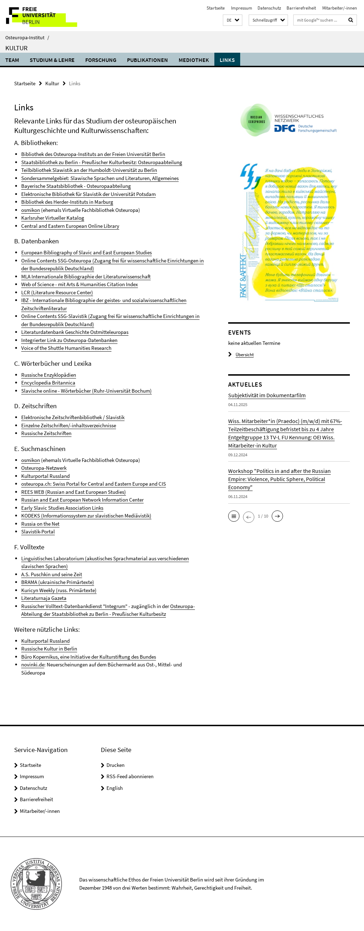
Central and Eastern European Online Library (70, 225)
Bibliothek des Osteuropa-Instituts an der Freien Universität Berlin (93, 154)
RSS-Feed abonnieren (130, 776)
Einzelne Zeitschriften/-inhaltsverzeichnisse (68, 425)
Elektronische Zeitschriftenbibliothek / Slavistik (73, 417)
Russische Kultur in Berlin (49, 648)
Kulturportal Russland (45, 476)
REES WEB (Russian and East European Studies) (73, 491)
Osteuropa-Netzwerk (44, 467)
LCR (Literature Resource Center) (57, 292)
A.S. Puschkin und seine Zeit (51, 574)
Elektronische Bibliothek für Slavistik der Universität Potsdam (88, 194)
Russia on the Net (40, 523)
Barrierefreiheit (301, 8)
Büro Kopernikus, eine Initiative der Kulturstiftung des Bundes (88, 656)
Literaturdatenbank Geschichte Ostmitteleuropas (74, 332)
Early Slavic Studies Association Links (62, 507)
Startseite (216, 8)
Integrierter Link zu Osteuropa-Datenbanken (69, 340)
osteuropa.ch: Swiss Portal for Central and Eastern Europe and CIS (93, 483)
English (114, 788)
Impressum (241, 8)
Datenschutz (269, 8)
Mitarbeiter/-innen (339, 8)
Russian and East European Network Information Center (82, 499)
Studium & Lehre (52, 59)
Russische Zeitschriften (46, 433)
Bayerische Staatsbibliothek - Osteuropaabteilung (76, 186)
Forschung (100, 59)
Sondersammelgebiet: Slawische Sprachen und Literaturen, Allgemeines (100, 178)
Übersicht (241, 355)
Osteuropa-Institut (27, 37)
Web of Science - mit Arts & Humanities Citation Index (79, 284)
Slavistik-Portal (38, 531)
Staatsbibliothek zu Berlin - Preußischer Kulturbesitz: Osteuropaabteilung (101, 162)
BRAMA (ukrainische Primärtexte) (57, 582)
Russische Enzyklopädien (48, 374)
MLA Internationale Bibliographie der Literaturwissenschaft (86, 276)
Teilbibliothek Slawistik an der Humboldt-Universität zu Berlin (89, 170)
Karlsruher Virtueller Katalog (52, 217)
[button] (232, 20)
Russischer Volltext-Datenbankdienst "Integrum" (74, 606)
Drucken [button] (115, 765)
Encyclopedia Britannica (48, 382)
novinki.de (32, 664)
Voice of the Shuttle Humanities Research (66, 348)
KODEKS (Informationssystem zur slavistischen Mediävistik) (86, 515)
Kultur (16, 48)
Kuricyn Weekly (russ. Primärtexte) (59, 590)
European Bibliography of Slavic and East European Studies (86, 252)
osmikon (30, 210)
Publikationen (147, 59)
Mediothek (194, 59)
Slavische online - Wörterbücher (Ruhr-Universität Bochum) (86, 390)
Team (12, 59)
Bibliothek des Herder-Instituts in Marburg (67, 201)
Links (227, 59)
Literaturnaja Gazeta (44, 598)
